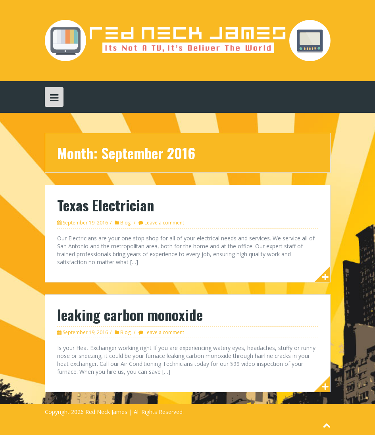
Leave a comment (164, 222)
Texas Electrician (105, 204)
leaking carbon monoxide (130, 314)
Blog (125, 222)
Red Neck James (106, 412)
